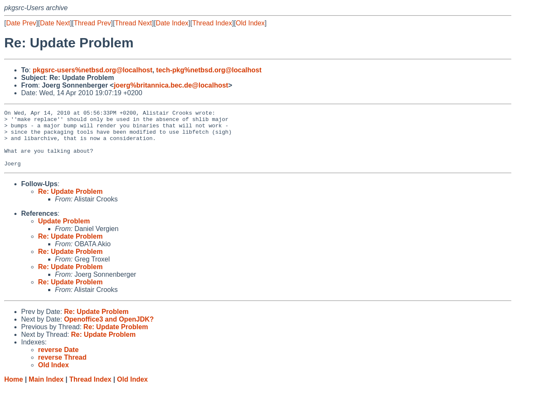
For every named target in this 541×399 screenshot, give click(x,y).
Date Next (55, 23)
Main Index (46, 390)
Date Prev (21, 23)
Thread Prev (92, 23)
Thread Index (212, 23)
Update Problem (64, 232)
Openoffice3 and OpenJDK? (108, 330)
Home (13, 390)
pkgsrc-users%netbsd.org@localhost (92, 70)
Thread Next (133, 23)
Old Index (250, 23)
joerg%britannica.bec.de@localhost (171, 85)
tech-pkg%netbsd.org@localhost (208, 70)
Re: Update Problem (70, 202)
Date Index (172, 23)
